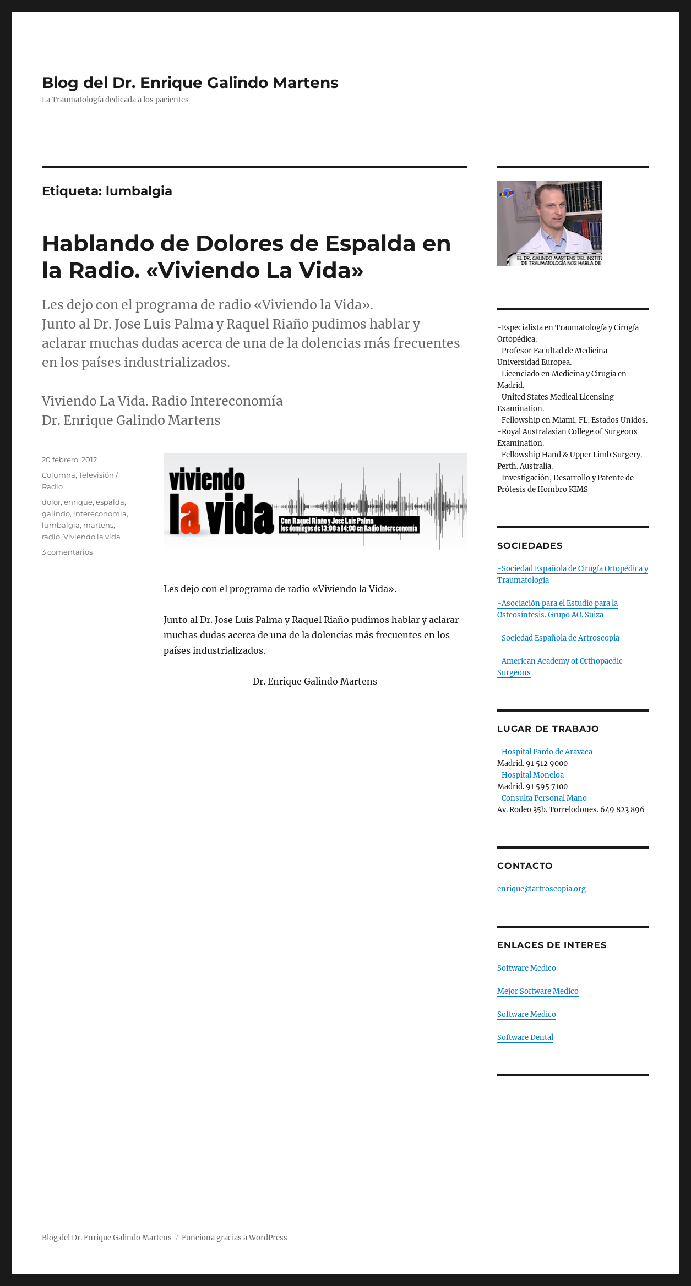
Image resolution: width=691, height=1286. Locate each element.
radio (51, 536)
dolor (51, 501)
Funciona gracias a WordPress (234, 1238)
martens (98, 525)
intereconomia (100, 513)
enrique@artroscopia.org (541, 889)
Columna (58, 474)
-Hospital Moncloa (530, 775)
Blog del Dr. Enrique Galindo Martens (190, 82)
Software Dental (525, 1037)
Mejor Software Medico (538, 991)
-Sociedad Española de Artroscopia (558, 638)
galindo (56, 513)
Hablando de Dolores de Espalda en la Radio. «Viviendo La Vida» (246, 256)
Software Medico (526, 968)
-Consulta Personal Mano (542, 798)
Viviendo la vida (92, 536)
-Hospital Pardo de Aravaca (544, 752)
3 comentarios (67, 552)
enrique (78, 501)
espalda (110, 501)
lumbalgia (61, 525)
